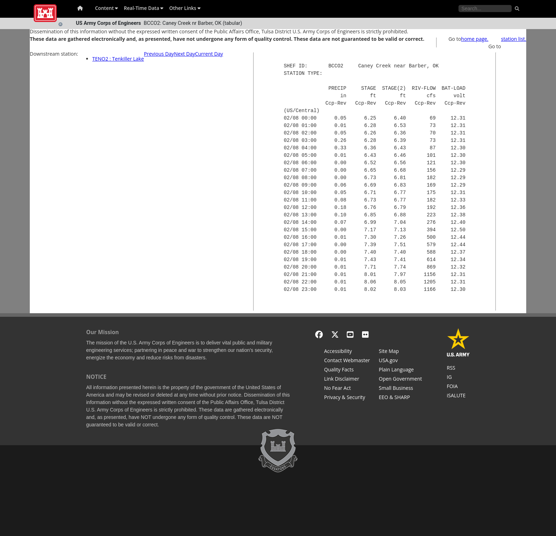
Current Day (209, 53)
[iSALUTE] (458, 396)
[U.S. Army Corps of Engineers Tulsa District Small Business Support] (400, 388)
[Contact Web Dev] (347, 361)
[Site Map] (400, 352)
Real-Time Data (143, 8)
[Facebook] (319, 334)
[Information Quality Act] (347, 370)
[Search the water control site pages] (485, 8)
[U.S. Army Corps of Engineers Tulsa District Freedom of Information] (458, 387)
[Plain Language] (400, 370)
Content (106, 8)
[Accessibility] (347, 352)
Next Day (184, 53)
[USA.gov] (400, 361)
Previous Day (159, 53)
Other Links (185, 8)
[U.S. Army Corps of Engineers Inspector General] (458, 377)
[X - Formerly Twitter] (335, 334)
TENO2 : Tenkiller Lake (118, 58)
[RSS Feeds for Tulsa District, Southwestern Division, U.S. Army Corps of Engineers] (458, 368)
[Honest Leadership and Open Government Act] (400, 379)
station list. (513, 38)
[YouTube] (350, 334)
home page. (474, 38)
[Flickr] (365, 334)
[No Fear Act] (347, 388)
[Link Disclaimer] (347, 379)
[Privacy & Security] (347, 398)
